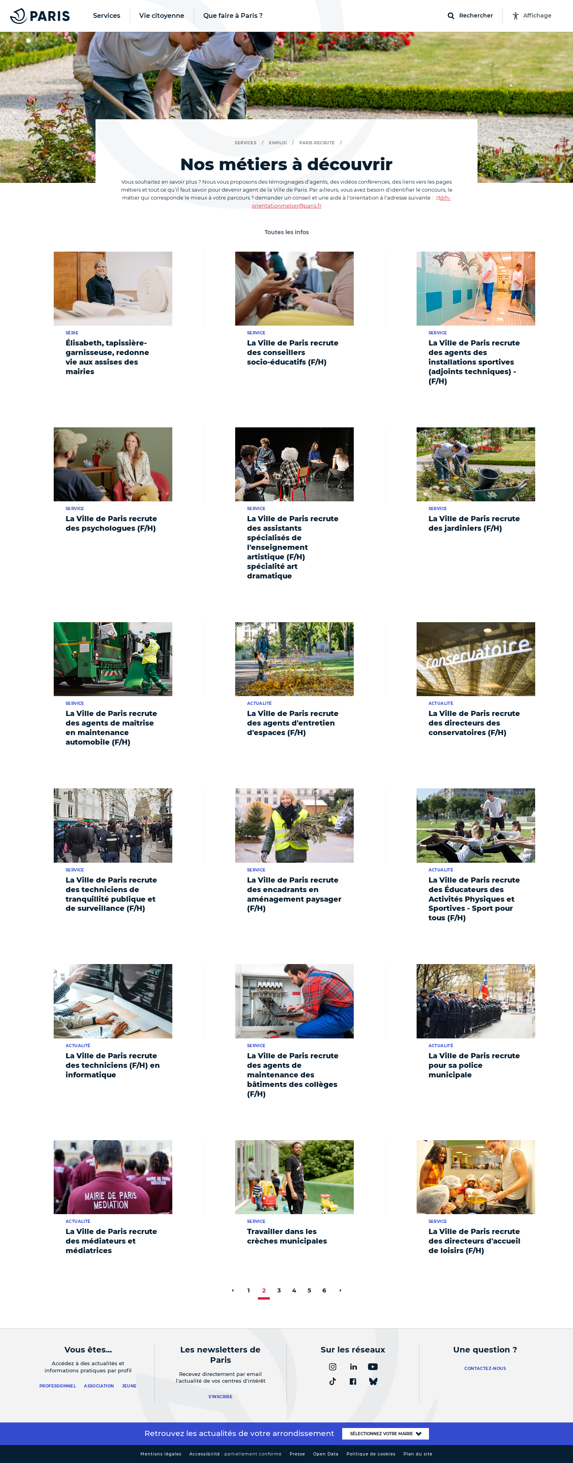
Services (245, 143)
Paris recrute (317, 143)
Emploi (277, 143)
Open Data (326, 1454)
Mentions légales (160, 1454)
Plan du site (418, 1454)
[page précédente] (233, 1290)
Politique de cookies (371, 1454)
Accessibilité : (235, 1454)
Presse (297, 1454)
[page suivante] (340, 1290)
